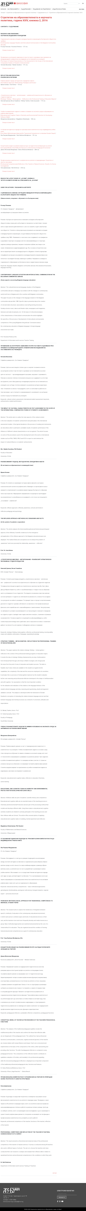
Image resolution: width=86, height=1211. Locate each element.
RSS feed (81, 9)
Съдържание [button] (26, 9)
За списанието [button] (13, 9)
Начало (3, 9)
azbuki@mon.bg (18, 1201)
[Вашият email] (67, 1193)
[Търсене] (71, 4)
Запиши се (62, 1197)
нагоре (55, 1173)
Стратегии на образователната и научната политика (21, 12)
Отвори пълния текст (8, 50)
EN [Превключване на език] (83, 3)
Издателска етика (59, 9)
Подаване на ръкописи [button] (41, 9)
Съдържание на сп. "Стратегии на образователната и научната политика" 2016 (59, 12)
